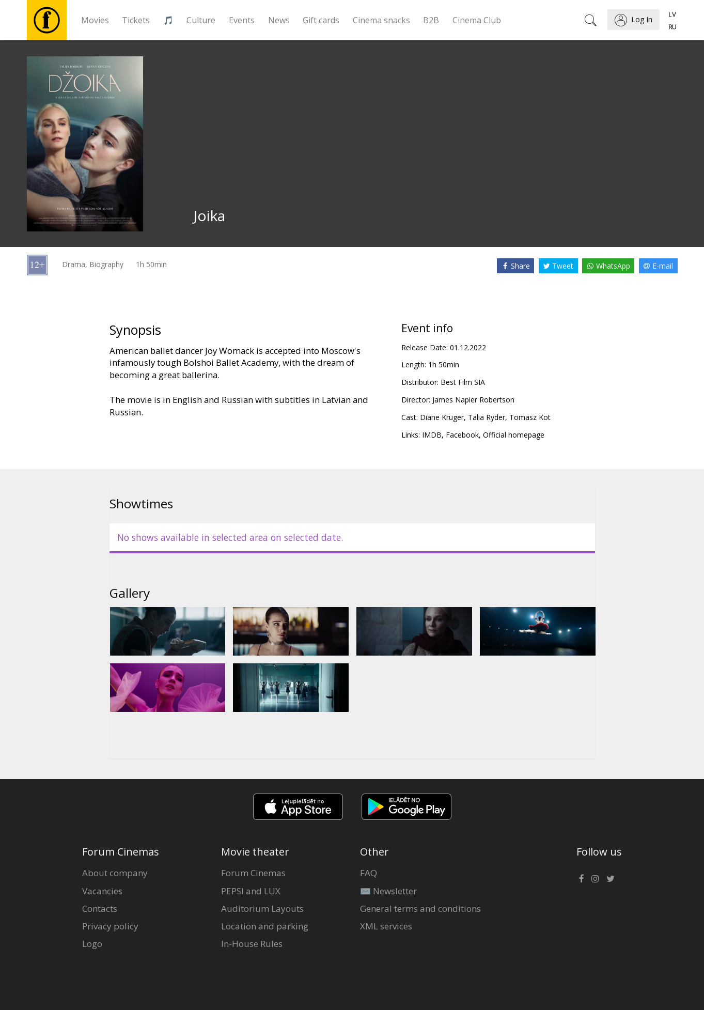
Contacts (99, 908)
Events (242, 20)
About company (115, 873)
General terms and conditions (420, 908)
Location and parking (264, 926)
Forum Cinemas (253, 873)
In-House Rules (252, 944)
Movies (95, 20)
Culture (200, 20)
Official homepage (513, 435)
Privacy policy (110, 926)
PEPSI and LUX (250, 891)
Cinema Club (476, 20)
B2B (431, 20)
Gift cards (321, 20)
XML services (386, 926)
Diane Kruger (442, 417)
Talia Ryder (486, 417)
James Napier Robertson (473, 400)
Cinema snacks (381, 20)
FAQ (368, 873)
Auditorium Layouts (262, 908)
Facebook (462, 435)
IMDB (432, 435)
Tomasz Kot (530, 417)
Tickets (136, 20)
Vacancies (102, 891)
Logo (92, 944)
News (279, 20)
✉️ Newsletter (388, 891)
